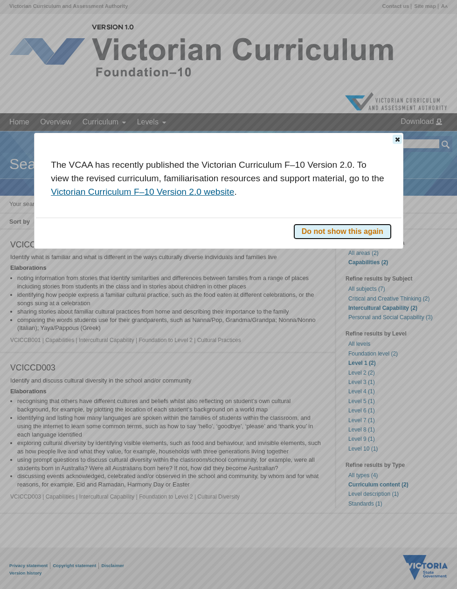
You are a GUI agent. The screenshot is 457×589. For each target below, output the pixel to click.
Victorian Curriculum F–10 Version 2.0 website (142, 192)
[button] (397, 139)
